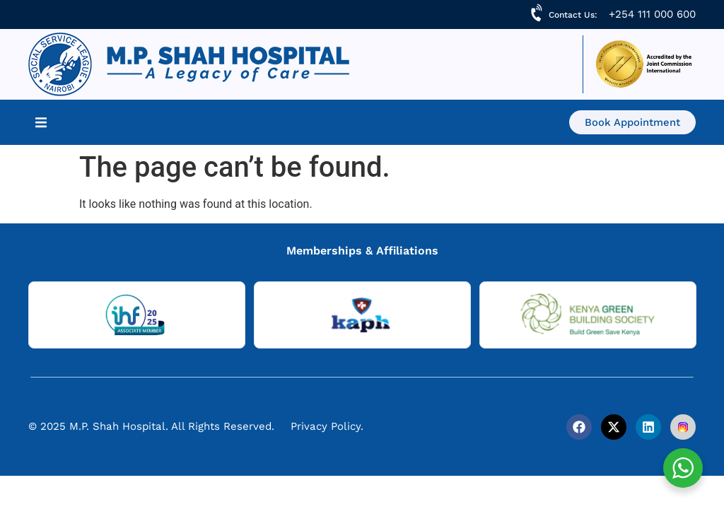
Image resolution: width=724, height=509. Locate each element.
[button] (41, 122)
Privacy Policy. (327, 426)
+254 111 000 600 (652, 14)
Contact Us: (573, 15)
